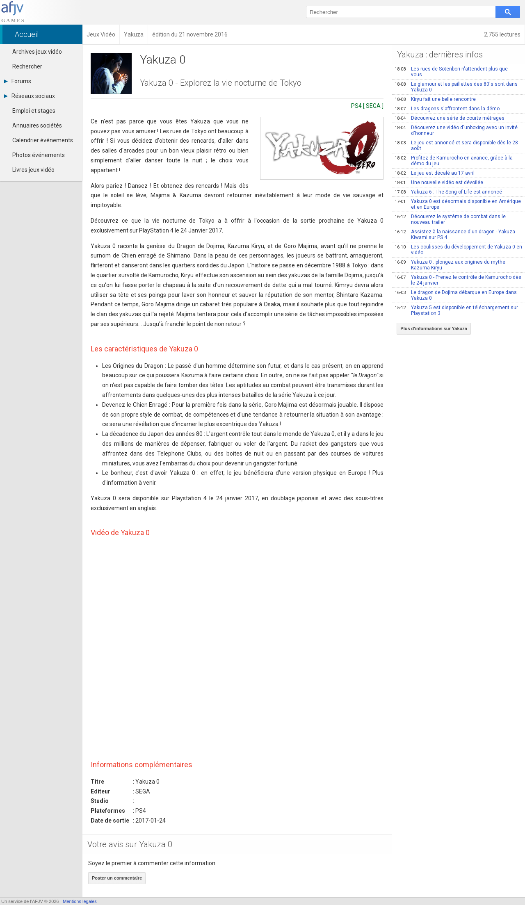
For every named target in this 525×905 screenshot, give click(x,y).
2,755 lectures (502, 34)
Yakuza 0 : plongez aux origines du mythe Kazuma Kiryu (450, 265)
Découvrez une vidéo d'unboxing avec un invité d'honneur (456, 130)
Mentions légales (80, 901)
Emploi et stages (33, 110)
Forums (17, 81)
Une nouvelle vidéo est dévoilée (439, 182)
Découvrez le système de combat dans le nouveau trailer (450, 219)
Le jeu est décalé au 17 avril (435, 173)
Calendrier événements (42, 140)
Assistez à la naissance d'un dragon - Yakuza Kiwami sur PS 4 (455, 234)
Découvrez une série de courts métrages (449, 118)
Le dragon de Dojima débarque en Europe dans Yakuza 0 (456, 295)
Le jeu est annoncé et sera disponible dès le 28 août (456, 145)
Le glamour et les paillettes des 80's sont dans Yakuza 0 (456, 87)
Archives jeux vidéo (37, 51)
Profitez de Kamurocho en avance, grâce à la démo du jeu (454, 160)
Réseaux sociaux (29, 96)
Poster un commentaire (117, 877)
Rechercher (27, 66)
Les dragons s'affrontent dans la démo (447, 109)
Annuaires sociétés (37, 125)
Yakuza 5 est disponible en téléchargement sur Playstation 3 (456, 310)
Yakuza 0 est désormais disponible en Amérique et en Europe (458, 204)
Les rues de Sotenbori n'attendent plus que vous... (451, 72)
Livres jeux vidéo (33, 169)
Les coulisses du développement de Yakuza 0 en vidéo (458, 249)
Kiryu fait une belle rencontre (435, 99)
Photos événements (38, 155)
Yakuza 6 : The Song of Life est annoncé (448, 192)
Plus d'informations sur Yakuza (433, 328)
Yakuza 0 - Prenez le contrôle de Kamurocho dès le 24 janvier (458, 280)
